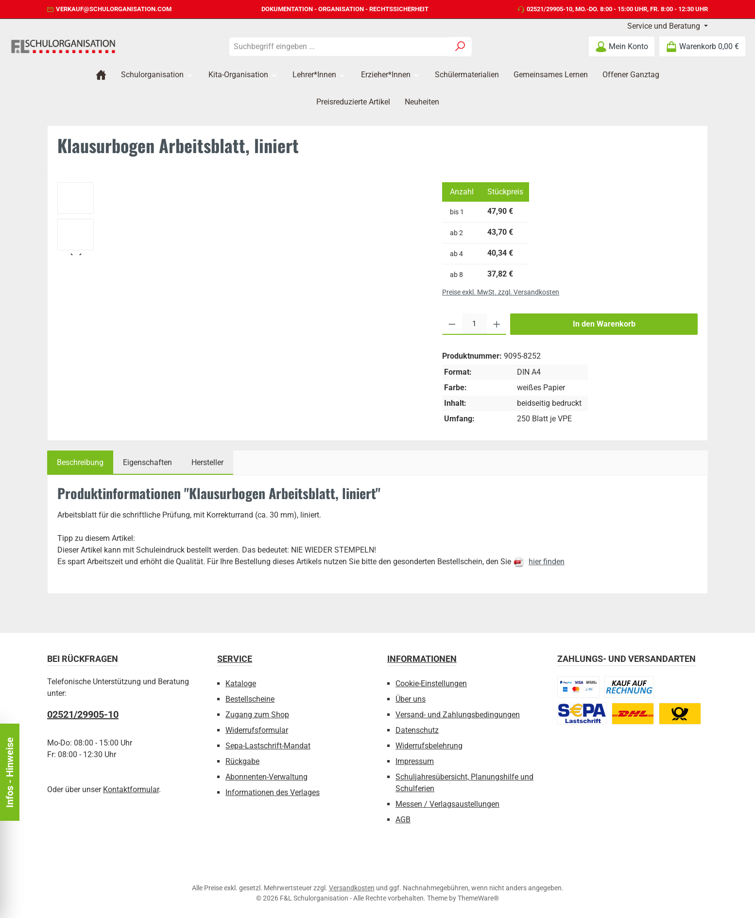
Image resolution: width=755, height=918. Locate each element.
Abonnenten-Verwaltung (266, 776)
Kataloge (240, 683)
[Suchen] (460, 46)
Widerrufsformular (256, 730)
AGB (403, 819)
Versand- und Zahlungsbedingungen (457, 714)
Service (234, 659)
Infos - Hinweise (10, 772)
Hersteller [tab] (207, 462)
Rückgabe (242, 761)
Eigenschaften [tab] (147, 462)
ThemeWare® (478, 898)
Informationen (422, 659)
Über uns (410, 699)
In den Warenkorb (604, 324)
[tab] (80, 462)
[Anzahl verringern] (452, 324)
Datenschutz (417, 730)
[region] (240, 218)
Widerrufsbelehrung (429, 745)
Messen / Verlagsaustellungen (447, 804)
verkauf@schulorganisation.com (114, 9)
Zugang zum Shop (257, 714)
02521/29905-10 (549, 9)
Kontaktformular (131, 789)
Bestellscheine (250, 699)
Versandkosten (352, 888)
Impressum (414, 761)
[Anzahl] (474, 324)
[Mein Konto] (621, 46)
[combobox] (339, 46)
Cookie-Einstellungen (431, 683)
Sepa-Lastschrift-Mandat (267, 745)
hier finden (547, 561)
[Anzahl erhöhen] (497, 324)
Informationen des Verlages (272, 792)
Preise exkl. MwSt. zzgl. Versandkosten (500, 292)
